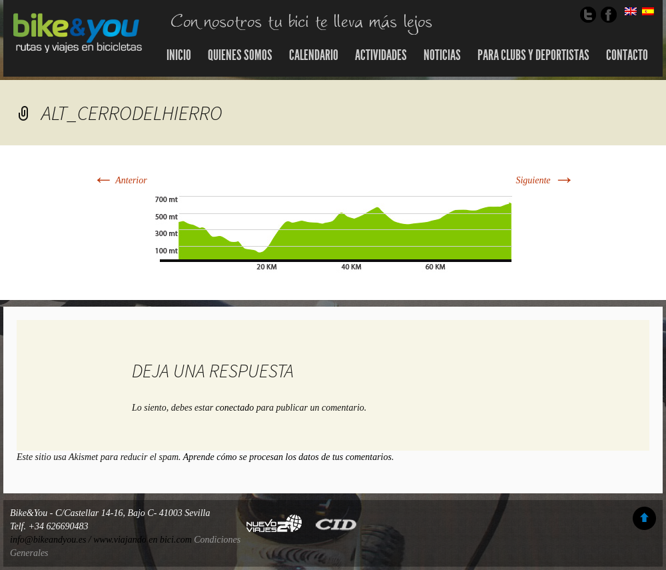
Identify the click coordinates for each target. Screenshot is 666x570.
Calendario (313, 55)
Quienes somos (240, 55)
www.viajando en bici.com (142, 540)
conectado (235, 408)
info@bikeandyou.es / (51, 540)
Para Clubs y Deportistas (533, 55)
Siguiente (544, 180)
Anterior (119, 180)
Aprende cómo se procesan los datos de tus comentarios (287, 457)
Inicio (178, 55)
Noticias (442, 55)
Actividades (381, 55)
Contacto (627, 55)
